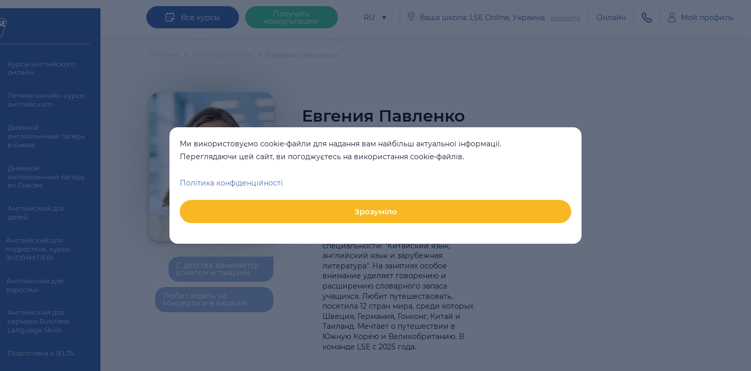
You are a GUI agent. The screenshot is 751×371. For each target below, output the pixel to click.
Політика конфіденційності (231, 183)
